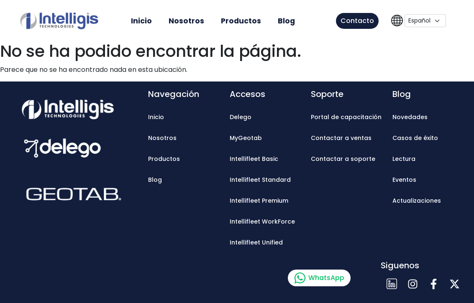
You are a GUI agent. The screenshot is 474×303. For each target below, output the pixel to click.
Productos (241, 21)
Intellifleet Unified (256, 242)
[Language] (425, 20)
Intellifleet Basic (254, 159)
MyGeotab (246, 138)
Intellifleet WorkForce (262, 221)
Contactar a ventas (341, 138)
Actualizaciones (416, 200)
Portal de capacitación (346, 117)
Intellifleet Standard (260, 180)
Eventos (404, 180)
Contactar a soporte (343, 159)
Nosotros (186, 21)
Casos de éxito (415, 138)
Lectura (403, 159)
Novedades (410, 117)
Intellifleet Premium (259, 200)
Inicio (141, 21)
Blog (286, 21)
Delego (240, 117)
